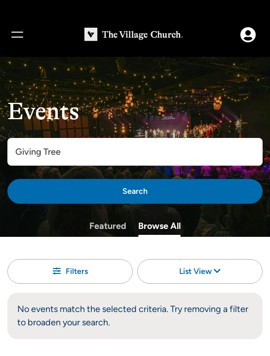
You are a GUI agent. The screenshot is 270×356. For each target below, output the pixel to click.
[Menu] (17, 34)
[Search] (135, 191)
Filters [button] (70, 271)
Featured (107, 226)
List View (200, 271)
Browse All (159, 226)
